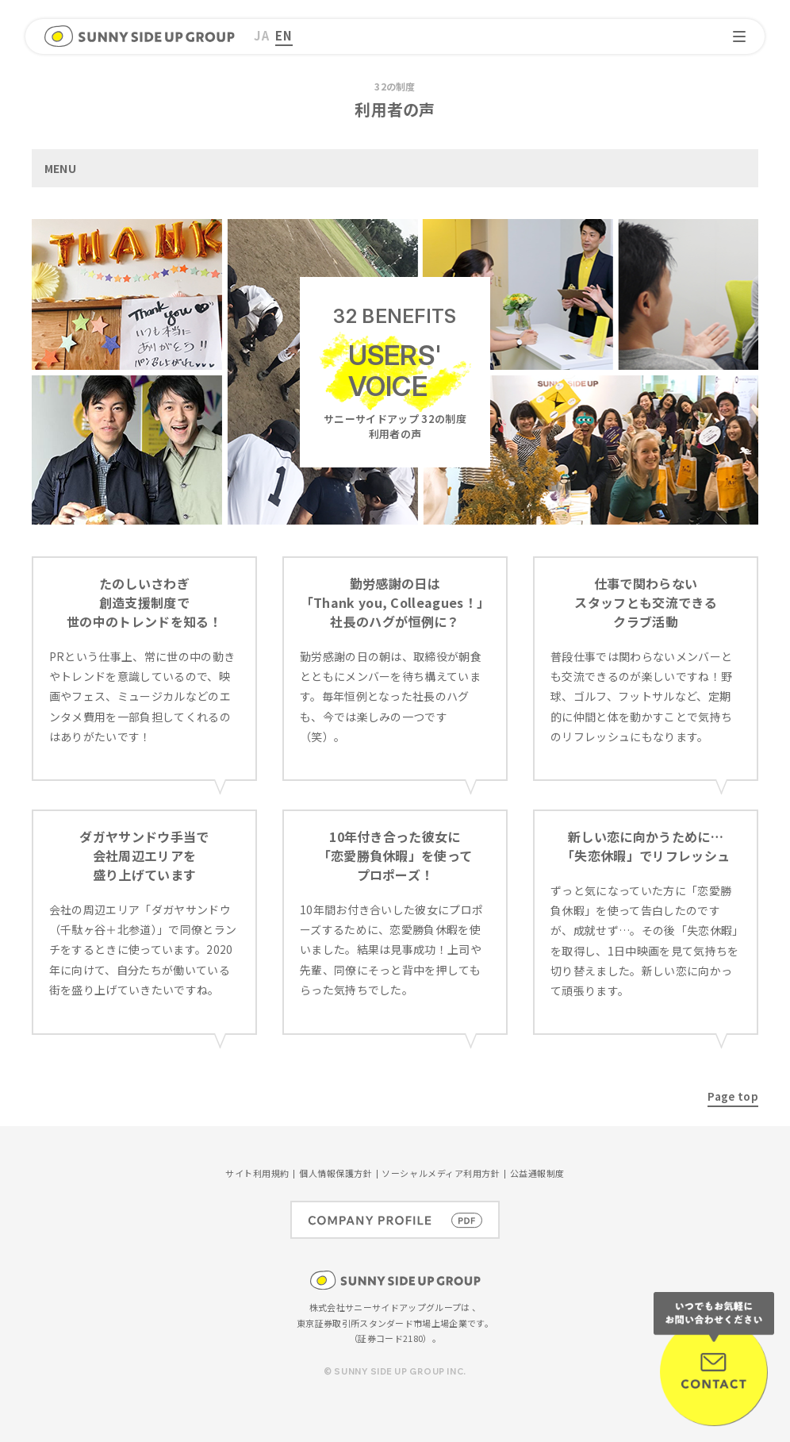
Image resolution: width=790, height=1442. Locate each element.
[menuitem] (262, 36)
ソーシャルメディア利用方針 (441, 1173)
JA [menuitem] (262, 35)
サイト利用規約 (257, 1173)
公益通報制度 (537, 1173)
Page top (733, 1096)
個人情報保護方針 (335, 1173)
